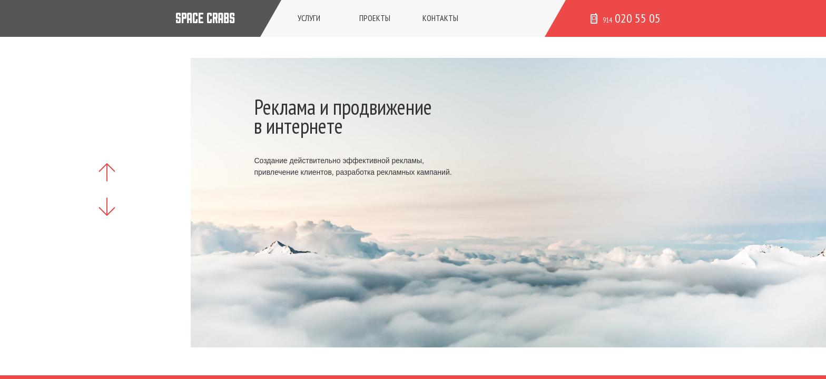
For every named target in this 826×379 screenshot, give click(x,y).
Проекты (374, 18)
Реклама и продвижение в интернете (343, 116)
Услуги (309, 18)
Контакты (440, 18)
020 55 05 (626, 18)
